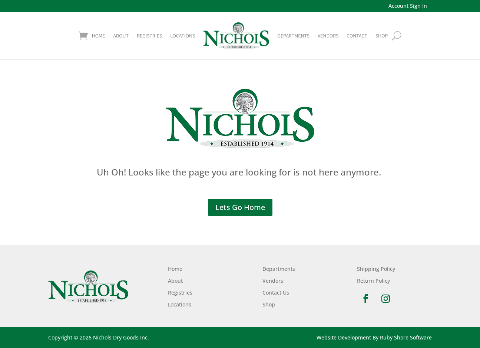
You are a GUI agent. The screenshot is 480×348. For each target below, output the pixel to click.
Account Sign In (407, 5)
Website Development (344, 337)
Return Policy (373, 280)
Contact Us (275, 292)
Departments (293, 35)
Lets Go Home (240, 207)
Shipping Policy (376, 268)
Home (98, 35)
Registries (149, 35)
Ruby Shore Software (406, 337)
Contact (357, 35)
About (120, 35)
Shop (268, 304)
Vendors (328, 35)
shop (381, 35)
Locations (182, 35)
